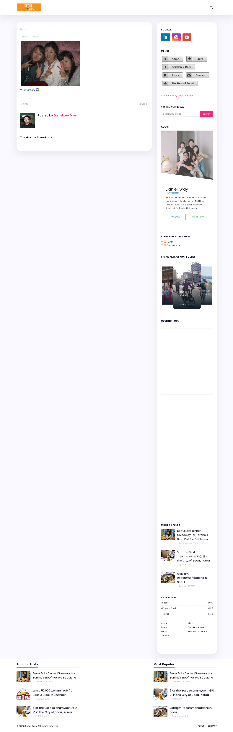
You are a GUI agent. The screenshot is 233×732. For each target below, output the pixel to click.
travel (187, 613)
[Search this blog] (180, 114)
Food (187, 602)
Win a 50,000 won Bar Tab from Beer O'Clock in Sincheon (54, 693)
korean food (187, 608)
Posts (168, 242)
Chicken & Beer (181, 67)
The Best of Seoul (183, 83)
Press (175, 75)
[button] (180, 304)
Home (23, 29)
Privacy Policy (169, 95)
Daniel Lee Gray (65, 115)
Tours (199, 58)
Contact (200, 75)
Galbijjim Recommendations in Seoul (192, 578)
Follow (175, 217)
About (175, 58)
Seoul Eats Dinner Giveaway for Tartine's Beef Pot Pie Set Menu (192, 535)
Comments (172, 245)
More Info (198, 217)
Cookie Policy (185, 95)
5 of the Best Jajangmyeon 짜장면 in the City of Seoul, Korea (193, 556)
